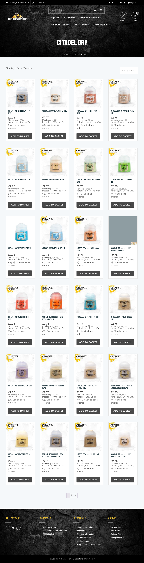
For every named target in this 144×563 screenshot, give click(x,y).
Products (70, 54)
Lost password (117, 538)
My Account (116, 527)
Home (60, 54)
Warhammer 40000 (89, 17)
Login (123, 3)
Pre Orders (69, 17)
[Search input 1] (70, 10)
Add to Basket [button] (20, 136)
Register (132, 3)
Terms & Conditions (75, 559)
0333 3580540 (39, 3)
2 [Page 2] (71, 495)
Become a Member (85, 527)
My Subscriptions (84, 541)
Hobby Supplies (100, 24)
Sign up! (55, 17)
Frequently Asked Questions (89, 544)
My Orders (115, 531)
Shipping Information (85, 534)
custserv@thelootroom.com (17, 3)
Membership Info (84, 538)
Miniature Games (59, 24)
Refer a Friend (117, 534)
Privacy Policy (89, 559)
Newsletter (81, 531)
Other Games (80, 24)
